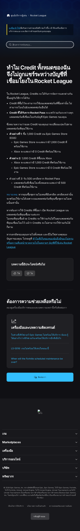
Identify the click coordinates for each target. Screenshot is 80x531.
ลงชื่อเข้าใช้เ (14, 28)
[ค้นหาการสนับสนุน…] (40, 44)
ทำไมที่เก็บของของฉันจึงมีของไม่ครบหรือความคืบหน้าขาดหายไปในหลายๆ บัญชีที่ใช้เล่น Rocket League (40, 242)
